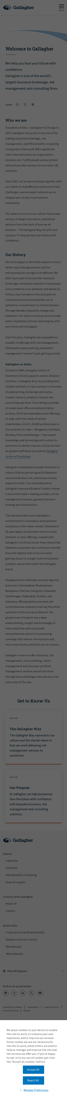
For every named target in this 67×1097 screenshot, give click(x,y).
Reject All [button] (33, 1080)
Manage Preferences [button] (36, 1090)
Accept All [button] (33, 1070)
